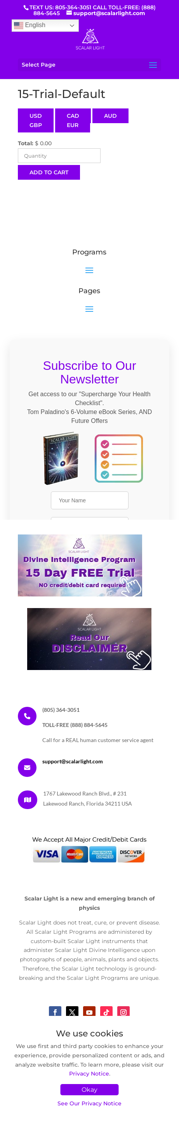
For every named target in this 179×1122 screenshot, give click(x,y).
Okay (89, 1089)
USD (36, 115)
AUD (110, 115)
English (29, 25)
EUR (72, 125)
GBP (36, 125)
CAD (73, 115)
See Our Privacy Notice (89, 1103)
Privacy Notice (89, 1073)
